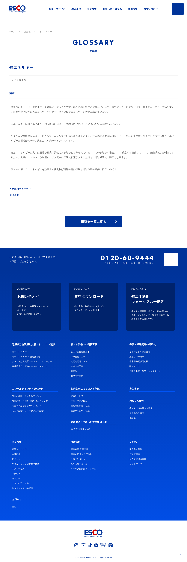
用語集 (27, 32)
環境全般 (14, 195)
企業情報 (92, 9)
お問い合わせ (150, 9)
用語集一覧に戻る (93, 221)
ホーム (12, 32)
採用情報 (132, 9)
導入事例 (76, 9)
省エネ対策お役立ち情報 (140, 409)
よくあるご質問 (136, 414)
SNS (14, 507)
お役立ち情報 (136, 401)
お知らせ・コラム (112, 9)
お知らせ (17, 499)
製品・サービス (57, 9)
